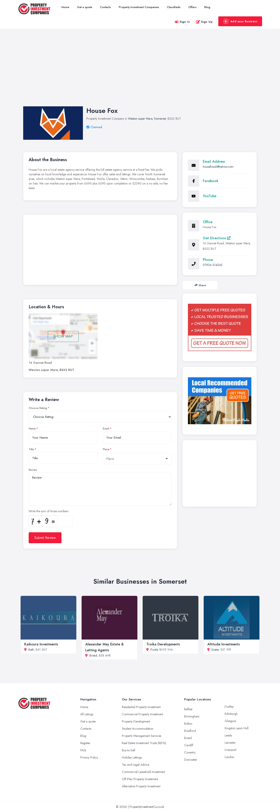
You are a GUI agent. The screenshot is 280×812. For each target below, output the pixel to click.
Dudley (229, 706)
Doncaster (190, 759)
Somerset (160, 118)
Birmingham (192, 716)
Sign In (182, 22)
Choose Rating (38, 408)
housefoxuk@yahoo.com (218, 166)
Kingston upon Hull (236, 728)
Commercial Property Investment (142, 714)
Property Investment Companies (139, 7)
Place (106, 449)
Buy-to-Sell (128, 750)
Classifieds (173, 7)
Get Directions (217, 238)
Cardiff (188, 745)
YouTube (209, 195)
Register (85, 743)
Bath (31, 649)
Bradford (190, 731)
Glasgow (230, 721)
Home (65, 7)
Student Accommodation (137, 728)
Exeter (215, 649)
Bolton (188, 723)
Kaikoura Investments (41, 644)
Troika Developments (163, 644)
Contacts (105, 7)
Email (106, 429)
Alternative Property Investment (141, 786)
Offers (192, 7)
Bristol (93, 655)
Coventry (190, 752)
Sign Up (204, 22)
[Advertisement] (140, 71)
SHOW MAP (63, 336)
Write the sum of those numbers (48, 511)
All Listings (86, 714)
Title (31, 449)
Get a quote (84, 7)
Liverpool (230, 750)
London (229, 757)
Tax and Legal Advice (135, 764)
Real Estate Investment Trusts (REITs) (144, 743)
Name (32, 429)
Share (200, 285)
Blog (207, 7)
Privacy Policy (89, 757)
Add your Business (240, 21)
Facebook (210, 180)
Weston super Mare (140, 118)
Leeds (228, 735)
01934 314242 (212, 265)
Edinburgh (231, 714)
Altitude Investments (223, 644)
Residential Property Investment (141, 707)
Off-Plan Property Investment (140, 779)
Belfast (188, 709)
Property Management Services (141, 736)
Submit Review (45, 537)
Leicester (230, 742)
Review (33, 470)
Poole (154, 649)
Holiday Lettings (132, 757)
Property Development (136, 721)
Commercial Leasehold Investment (143, 772)
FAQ (83, 750)
